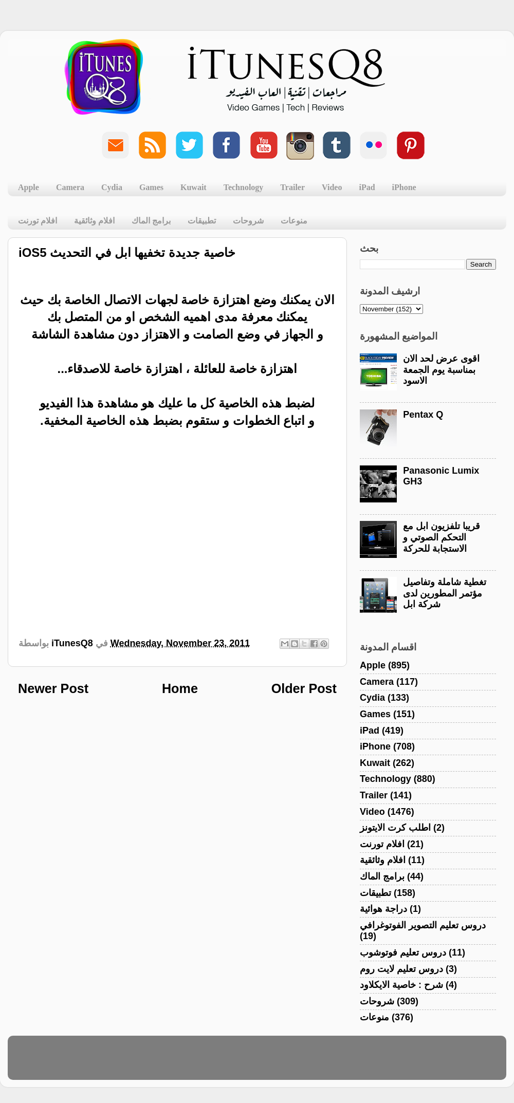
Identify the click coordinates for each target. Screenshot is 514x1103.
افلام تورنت (37, 220)
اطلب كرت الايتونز (395, 827)
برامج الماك (151, 220)
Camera (70, 187)
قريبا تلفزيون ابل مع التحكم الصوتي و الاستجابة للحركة (441, 537)
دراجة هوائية (383, 909)
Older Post (304, 688)
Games (151, 187)
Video (332, 187)
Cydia (111, 187)
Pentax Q (423, 414)
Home (180, 688)
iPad (367, 187)
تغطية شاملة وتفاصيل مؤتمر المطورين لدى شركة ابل (444, 593)
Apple (28, 187)
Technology (244, 187)
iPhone (404, 187)
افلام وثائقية (94, 220)
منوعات (294, 220)
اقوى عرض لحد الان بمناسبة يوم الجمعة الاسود (441, 369)
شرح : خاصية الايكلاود (401, 985)
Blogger (306, 1062)
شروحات (248, 220)
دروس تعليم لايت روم (401, 969)
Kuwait (193, 187)
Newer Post (53, 688)
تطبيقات (202, 220)
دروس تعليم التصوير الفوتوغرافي (423, 925)
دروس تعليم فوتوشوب (403, 952)
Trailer (292, 187)
